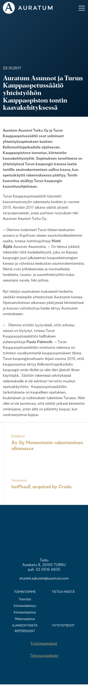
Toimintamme (25, 592)
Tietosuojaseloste (44, 656)
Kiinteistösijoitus (25, 612)
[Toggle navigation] (81, 8)
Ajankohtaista (24, 625)
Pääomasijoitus (25, 619)
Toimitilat (25, 599)
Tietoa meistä (63, 592)
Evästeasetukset (44, 644)
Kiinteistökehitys (25, 606)
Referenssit (25, 631)
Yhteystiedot (63, 625)
